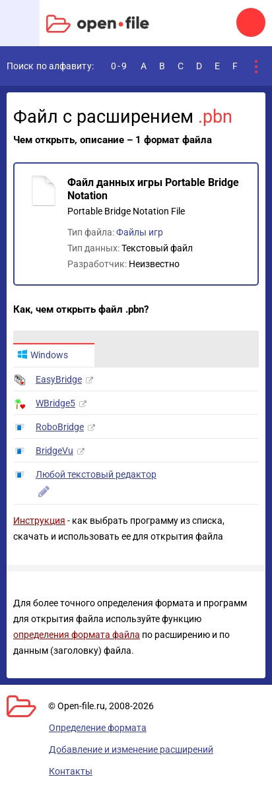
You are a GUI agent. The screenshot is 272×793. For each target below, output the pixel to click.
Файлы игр (139, 232)
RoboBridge (60, 427)
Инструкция (39, 520)
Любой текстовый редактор (96, 474)
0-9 (119, 66)
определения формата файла (76, 634)
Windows (42, 355)
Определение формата (98, 727)
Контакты (70, 771)
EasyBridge (59, 379)
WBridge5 (55, 403)
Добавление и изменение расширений (131, 749)
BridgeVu (54, 450)
